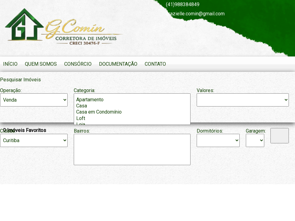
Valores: (205, 90)
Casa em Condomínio (132, 112)
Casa (132, 106)
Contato (155, 64)
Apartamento (132, 100)
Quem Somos (41, 64)
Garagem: (255, 131)
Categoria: (84, 90)
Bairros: (82, 131)
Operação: (11, 90)
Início (10, 64)
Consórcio (78, 64)
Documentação (118, 64)
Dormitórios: (210, 131)
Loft (132, 118)
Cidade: (8, 131)
